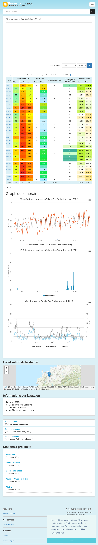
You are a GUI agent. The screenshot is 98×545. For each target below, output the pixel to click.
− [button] (6, 372)
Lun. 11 (8, 117)
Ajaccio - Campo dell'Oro (49, 480)
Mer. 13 (8, 124)
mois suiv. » (88, 75)
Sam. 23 (8, 156)
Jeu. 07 (8, 105)
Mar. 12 (8, 121)
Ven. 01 (8, 85)
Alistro (49, 488)
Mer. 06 (8, 101)
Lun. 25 (8, 163)
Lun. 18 (8, 140)
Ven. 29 (8, 176)
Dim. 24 (8, 160)
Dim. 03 (8, 92)
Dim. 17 (8, 137)
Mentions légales (9, 541)
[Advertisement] (49, 43)
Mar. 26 (8, 166)
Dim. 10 (8, 114)
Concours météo (8, 525)
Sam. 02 (8, 88)
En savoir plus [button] (57, 533)
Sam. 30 (8, 179)
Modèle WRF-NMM (9, 514)
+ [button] (6, 368)
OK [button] (71, 540)
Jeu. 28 (8, 173)
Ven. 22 (8, 153)
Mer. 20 (8, 147)
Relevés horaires (49, 423)
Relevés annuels (49, 438)
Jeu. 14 (8, 127)
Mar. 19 (8, 143)
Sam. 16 (8, 134)
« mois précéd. (10, 75)
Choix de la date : (55, 65)
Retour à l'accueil (18, 4)
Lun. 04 (8, 95)
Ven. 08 (8, 108)
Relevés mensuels (49, 430)
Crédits (5, 535)
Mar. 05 (8, 98)
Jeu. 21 (8, 150)
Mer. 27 (8, 169)
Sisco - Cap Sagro (49, 472)
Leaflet (6, 387)
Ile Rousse (49, 456)
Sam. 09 (8, 111)
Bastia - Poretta (49, 464)
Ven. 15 (8, 130)
